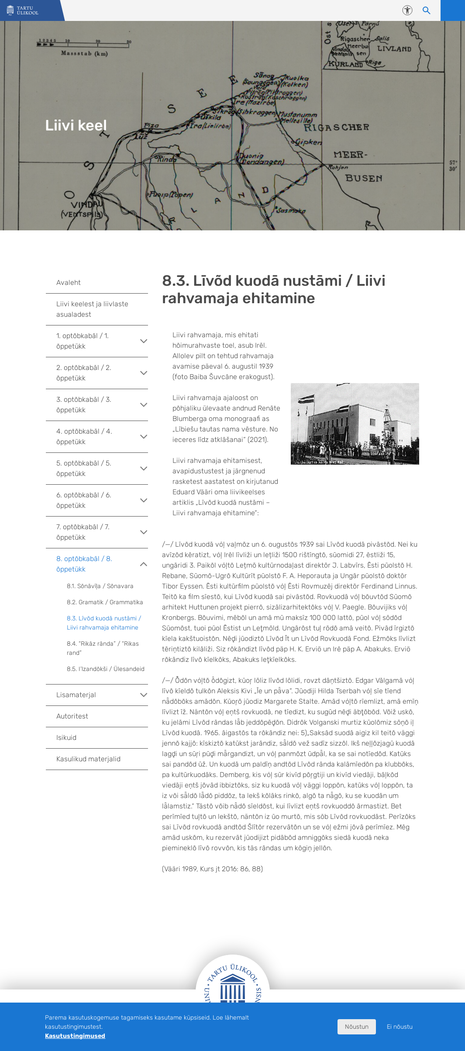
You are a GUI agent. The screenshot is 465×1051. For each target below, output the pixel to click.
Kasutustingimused (75, 1036)
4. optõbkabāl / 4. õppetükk (102, 436)
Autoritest (72, 716)
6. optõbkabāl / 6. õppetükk (102, 500)
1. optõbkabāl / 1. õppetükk (102, 341)
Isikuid (66, 737)
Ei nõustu (400, 1026)
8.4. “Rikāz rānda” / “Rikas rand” (103, 648)
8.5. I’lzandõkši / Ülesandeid (106, 669)
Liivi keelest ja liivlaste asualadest (92, 309)
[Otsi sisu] (426, 10)
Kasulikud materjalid (88, 759)
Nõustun (357, 1026)
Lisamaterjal (102, 695)
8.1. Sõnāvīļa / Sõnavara (100, 586)
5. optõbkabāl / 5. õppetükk (102, 468)
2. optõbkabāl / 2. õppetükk (102, 372)
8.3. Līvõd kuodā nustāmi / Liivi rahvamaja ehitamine (104, 623)
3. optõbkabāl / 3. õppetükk (102, 404)
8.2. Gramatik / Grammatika (105, 602)
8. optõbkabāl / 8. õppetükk (102, 564)
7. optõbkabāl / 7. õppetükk (102, 532)
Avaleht (68, 282)
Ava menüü (453, 10)
